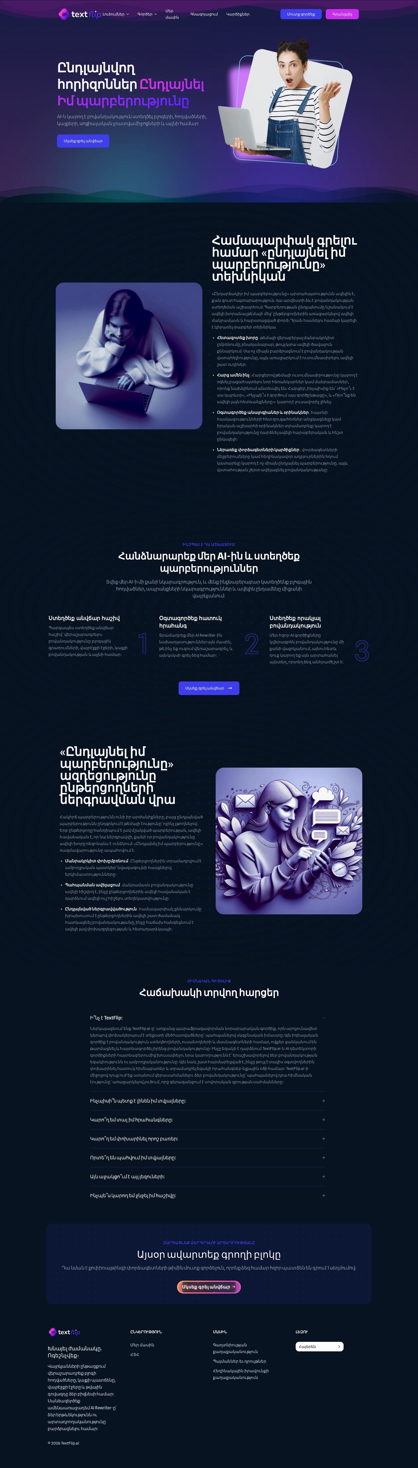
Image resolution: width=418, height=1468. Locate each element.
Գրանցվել (342, 14)
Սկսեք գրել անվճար (83, 141)
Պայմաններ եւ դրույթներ (239, 1361)
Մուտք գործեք (301, 14)
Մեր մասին (142, 1345)
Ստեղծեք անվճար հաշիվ (84, 618)
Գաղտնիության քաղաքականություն (235, 1348)
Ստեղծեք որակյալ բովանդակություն (295, 622)
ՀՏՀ (134, 1354)
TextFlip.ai (70, 1443)
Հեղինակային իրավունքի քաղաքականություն (241, 1374)
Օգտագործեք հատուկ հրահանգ (190, 622)
